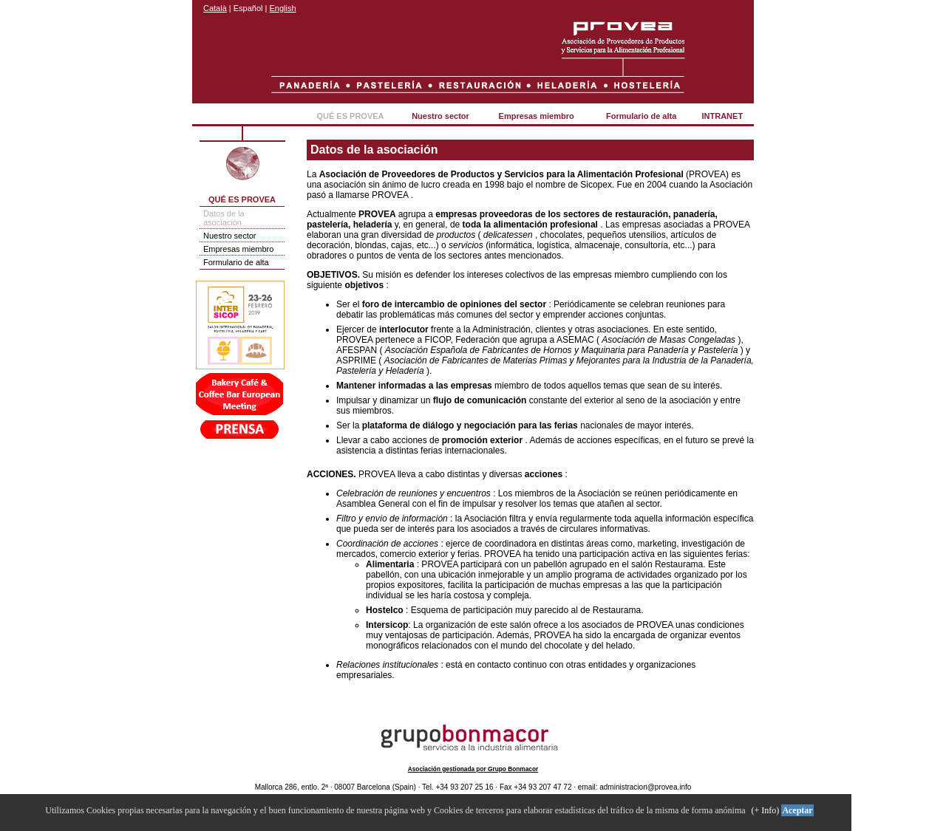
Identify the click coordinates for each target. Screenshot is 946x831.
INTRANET (722, 116)
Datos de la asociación (224, 218)
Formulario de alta (641, 116)
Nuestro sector (440, 116)
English (283, 8)
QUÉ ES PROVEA (350, 116)
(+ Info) (766, 810)
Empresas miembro (536, 116)
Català (215, 8)
